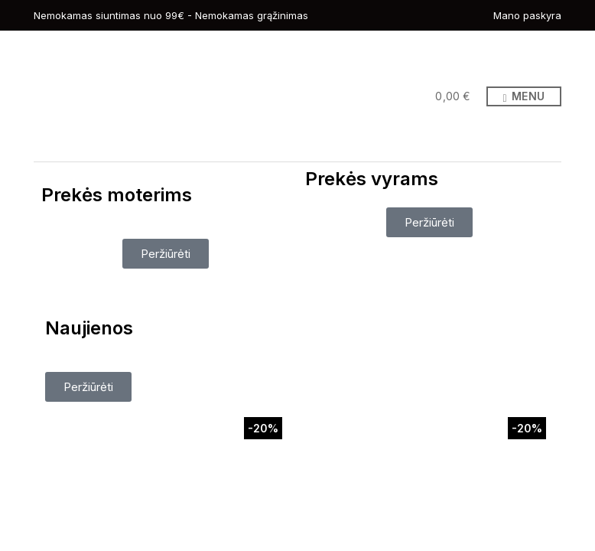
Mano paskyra (527, 15)
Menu (524, 97)
